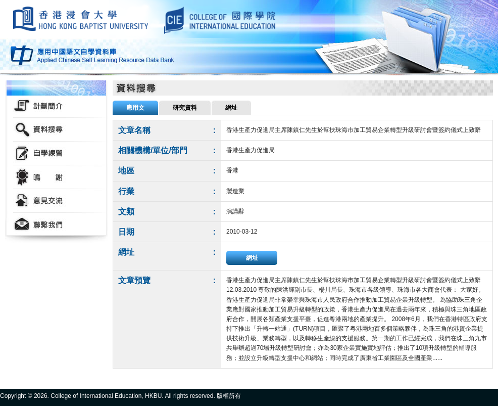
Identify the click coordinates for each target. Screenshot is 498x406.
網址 (252, 257)
